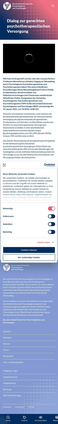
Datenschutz (19, 407)
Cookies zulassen (29, 250)
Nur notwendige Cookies (29, 257)
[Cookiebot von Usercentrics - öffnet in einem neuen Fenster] (44, 165)
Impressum (7, 407)
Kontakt (31, 407)
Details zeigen (44, 242)
